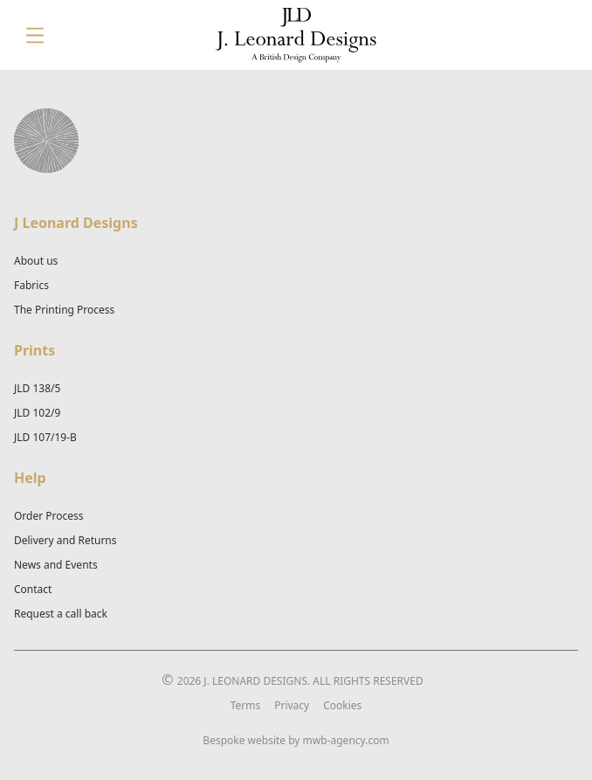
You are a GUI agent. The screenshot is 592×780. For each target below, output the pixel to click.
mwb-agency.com (346, 740)
